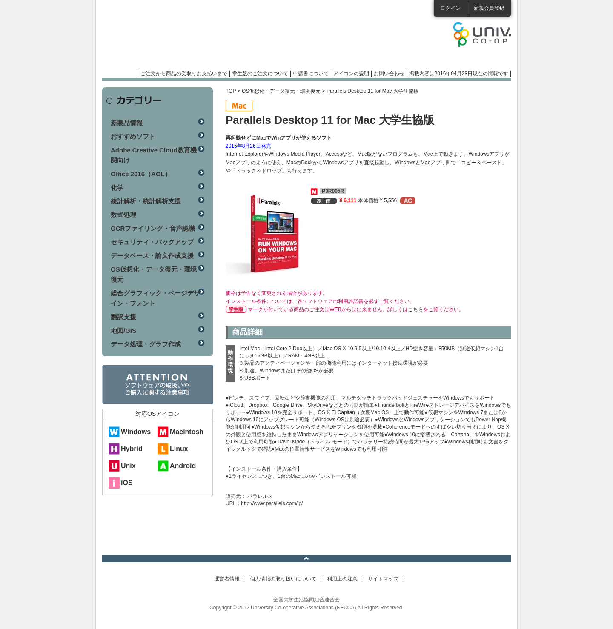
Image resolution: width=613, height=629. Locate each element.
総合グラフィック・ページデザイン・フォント (155, 298)
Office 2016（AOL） (141, 173)
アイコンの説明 (351, 74)
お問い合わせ (389, 74)
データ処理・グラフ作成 (146, 344)
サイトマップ (383, 579)
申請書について (311, 74)
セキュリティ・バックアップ (152, 242)
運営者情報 (227, 579)
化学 (117, 187)
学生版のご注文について (260, 74)
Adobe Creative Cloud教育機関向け (154, 155)
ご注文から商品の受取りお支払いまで (183, 74)
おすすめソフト (133, 136)
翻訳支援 (123, 316)
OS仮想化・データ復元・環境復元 (281, 91)
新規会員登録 (489, 8)
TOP (231, 91)
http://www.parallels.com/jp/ (272, 503)
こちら (415, 309)
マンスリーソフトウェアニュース (192, 38)
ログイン (450, 8)
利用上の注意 (342, 579)
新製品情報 (127, 122)
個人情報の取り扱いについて (283, 579)
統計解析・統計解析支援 (146, 201)
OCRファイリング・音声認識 (153, 228)
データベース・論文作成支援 (152, 255)
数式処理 (123, 214)
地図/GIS (123, 330)
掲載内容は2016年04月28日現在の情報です (458, 74)
